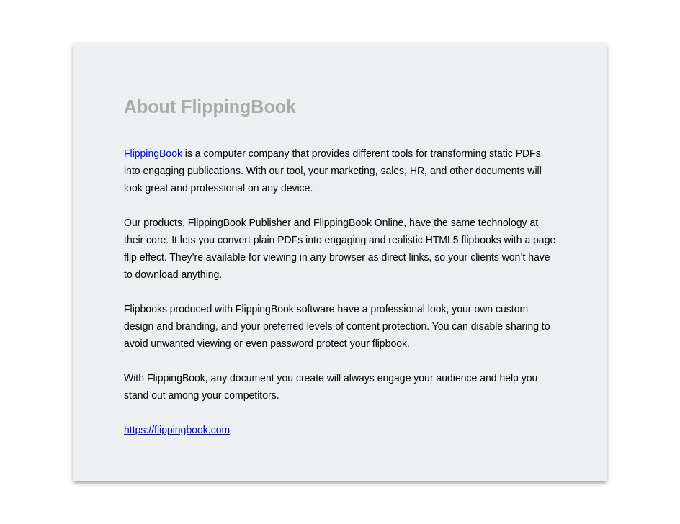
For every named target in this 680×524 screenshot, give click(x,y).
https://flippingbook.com (177, 429)
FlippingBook (153, 153)
